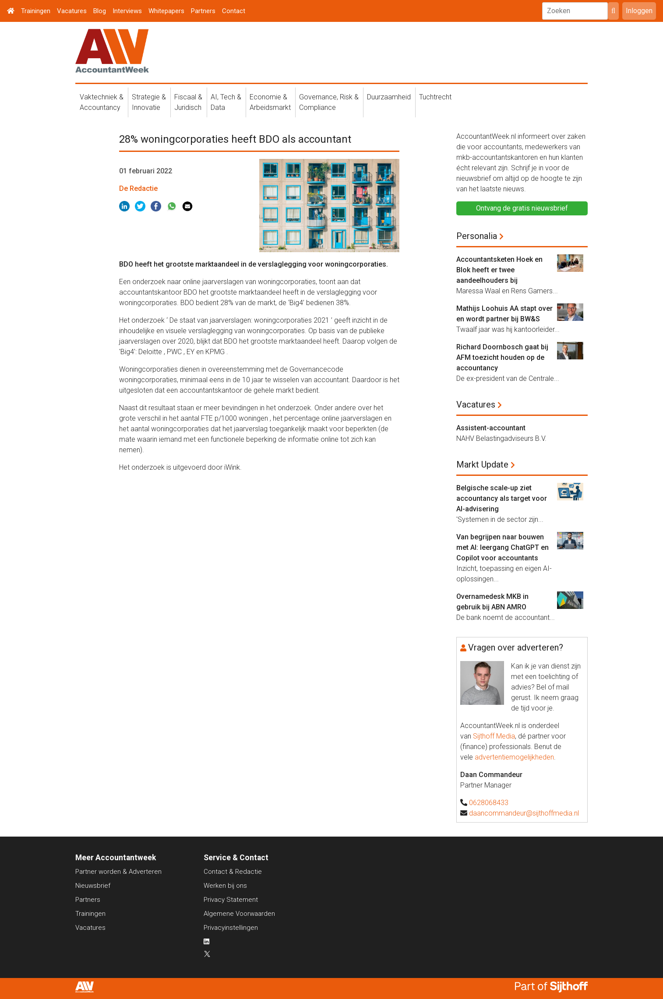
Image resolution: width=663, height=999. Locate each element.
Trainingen (35, 11)
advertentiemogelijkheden (514, 757)
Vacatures (72, 11)
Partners (203, 11)
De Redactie (138, 188)
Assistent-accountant (490, 428)
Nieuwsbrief (92, 886)
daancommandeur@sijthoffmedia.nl (524, 813)
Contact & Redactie (233, 872)
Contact (233, 11)
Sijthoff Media (494, 736)
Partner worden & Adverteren (118, 872)
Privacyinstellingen (231, 928)
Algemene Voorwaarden (239, 914)
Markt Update (482, 464)
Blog (99, 11)
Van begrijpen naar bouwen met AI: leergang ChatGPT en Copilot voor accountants (502, 547)
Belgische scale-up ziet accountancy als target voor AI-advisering (501, 498)
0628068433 (488, 802)
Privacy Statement (231, 900)
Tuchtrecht (435, 97)
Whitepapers (166, 11)
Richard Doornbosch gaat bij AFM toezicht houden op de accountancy (502, 357)
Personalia (476, 236)
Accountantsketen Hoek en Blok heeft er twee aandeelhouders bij (499, 270)
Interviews (127, 11)
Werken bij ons (225, 886)
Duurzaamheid (389, 97)
